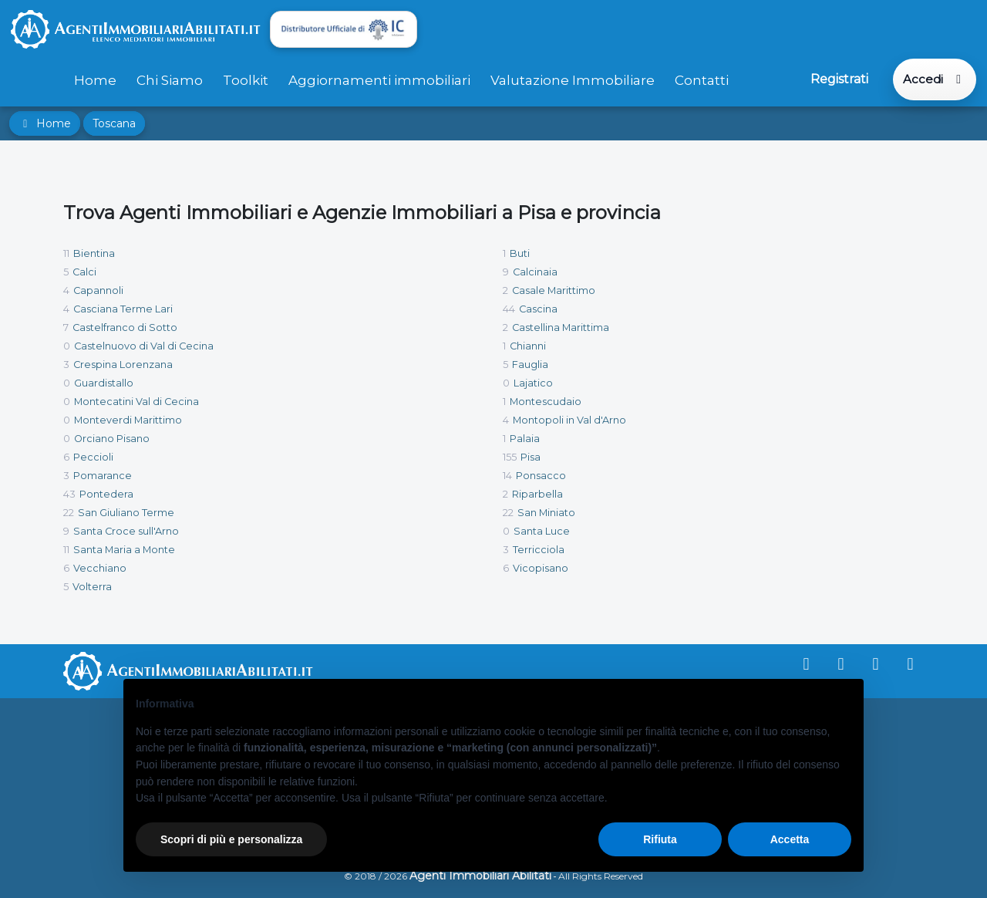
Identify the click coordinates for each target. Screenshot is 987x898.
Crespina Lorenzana (123, 364)
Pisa (530, 457)
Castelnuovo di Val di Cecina (144, 346)
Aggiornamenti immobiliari (379, 80)
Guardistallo (103, 383)
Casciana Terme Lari (123, 309)
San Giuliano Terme (126, 512)
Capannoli (98, 290)
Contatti (702, 80)
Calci (84, 272)
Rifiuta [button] (660, 839)
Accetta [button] (790, 839)
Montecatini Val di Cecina (136, 401)
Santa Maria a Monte (124, 549)
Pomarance (102, 475)
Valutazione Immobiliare (572, 80)
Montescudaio (545, 401)
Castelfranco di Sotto (124, 327)
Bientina (94, 253)
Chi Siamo (169, 80)
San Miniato (546, 512)
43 (69, 494)
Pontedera (106, 494)
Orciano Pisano (112, 438)
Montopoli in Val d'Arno (569, 420)
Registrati (839, 79)
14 (507, 475)
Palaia (525, 438)
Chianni (528, 346)
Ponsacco (541, 475)
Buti (520, 253)
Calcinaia (535, 272)
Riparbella (537, 494)
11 (66, 253)
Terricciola (538, 549)
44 (509, 309)
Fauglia (530, 364)
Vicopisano (540, 568)
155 (510, 457)
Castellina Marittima (560, 327)
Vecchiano (99, 568)
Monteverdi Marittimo (128, 420)
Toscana (114, 123)
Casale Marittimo (553, 290)
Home (95, 80)
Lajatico (533, 383)
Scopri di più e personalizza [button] (231, 839)
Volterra (92, 586)
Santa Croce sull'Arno (126, 531)
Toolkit (245, 80)
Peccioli (93, 457)
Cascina (538, 309)
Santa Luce (542, 531)
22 (68, 512)
